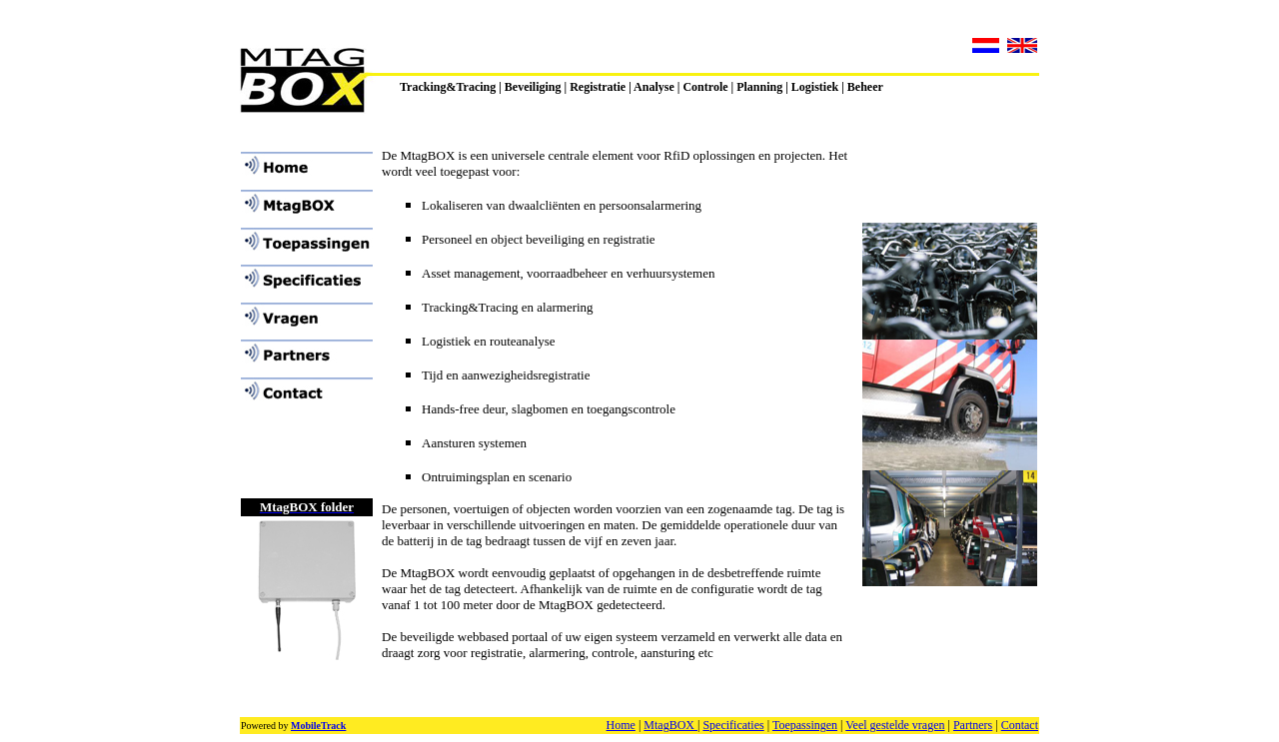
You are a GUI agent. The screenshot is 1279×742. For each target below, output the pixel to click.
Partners (972, 725)
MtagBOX (670, 725)
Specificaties (732, 725)
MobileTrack (318, 725)
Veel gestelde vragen (894, 725)
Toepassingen (804, 725)
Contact (1019, 725)
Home (621, 725)
